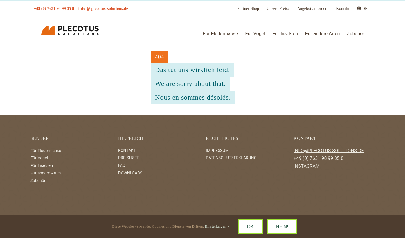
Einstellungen (217, 226)
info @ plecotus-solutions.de (103, 8)
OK (250, 226)
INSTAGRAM (307, 166)
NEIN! (282, 226)
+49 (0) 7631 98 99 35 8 (318, 158)
